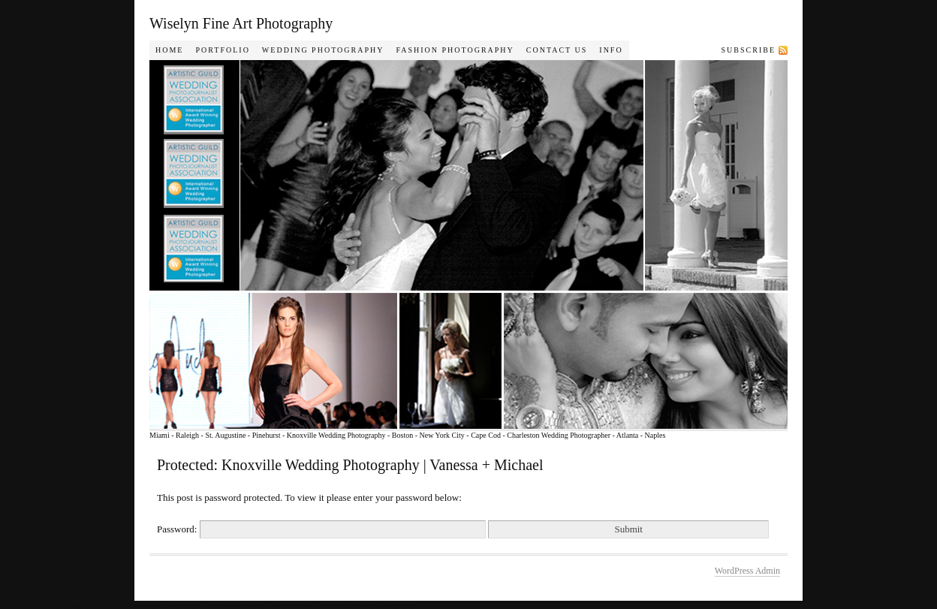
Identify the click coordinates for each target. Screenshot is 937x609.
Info (610, 50)
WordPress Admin (747, 570)
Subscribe (749, 50)
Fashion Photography (455, 50)
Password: (321, 529)
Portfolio (222, 50)
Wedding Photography (323, 50)
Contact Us (557, 50)
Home (169, 50)
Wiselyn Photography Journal (487, 244)
